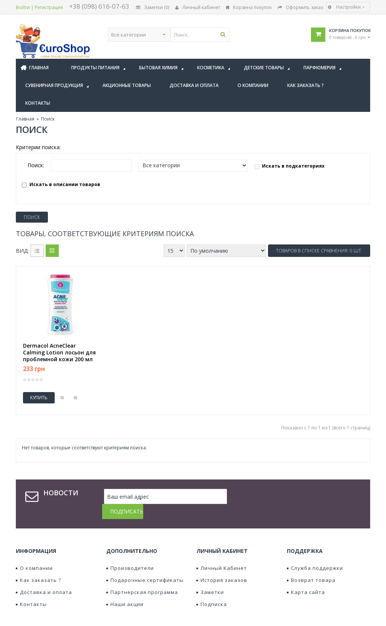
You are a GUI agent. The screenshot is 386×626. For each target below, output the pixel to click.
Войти (23, 7)
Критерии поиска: (38, 147)
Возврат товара (311, 565)
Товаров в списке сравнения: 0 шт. (319, 250)
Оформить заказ (300, 7)
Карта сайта (306, 577)
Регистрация (49, 7)
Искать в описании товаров (61, 184)
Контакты (31, 589)
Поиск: (36, 165)
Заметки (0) (152, 7)
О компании (34, 553)
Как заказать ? (38, 565)
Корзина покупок (249, 7)
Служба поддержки (315, 553)
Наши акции (125, 589)
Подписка (211, 589)
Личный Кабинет (221, 553)
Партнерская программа (142, 577)
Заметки (210, 577)
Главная (25, 119)
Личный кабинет (197, 7)
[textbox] (236, 34)
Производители (130, 553)
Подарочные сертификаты (145, 565)
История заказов (221, 565)
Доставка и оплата (44, 577)
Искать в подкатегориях (289, 166)
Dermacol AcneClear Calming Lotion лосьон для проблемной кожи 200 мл (59, 352)
